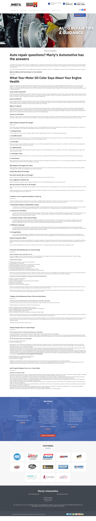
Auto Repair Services (33, 498)
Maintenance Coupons (62, 498)
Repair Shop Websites (23, 518)
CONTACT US (55, 10)
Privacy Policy (42, 518)
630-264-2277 (69, 4)
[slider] (77, 15)
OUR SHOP (13, 10)
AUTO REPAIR (32, 10)
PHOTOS (23, 10)
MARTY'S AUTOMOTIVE (50, 51)
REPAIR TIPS (44, 10)
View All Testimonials (48, 440)
